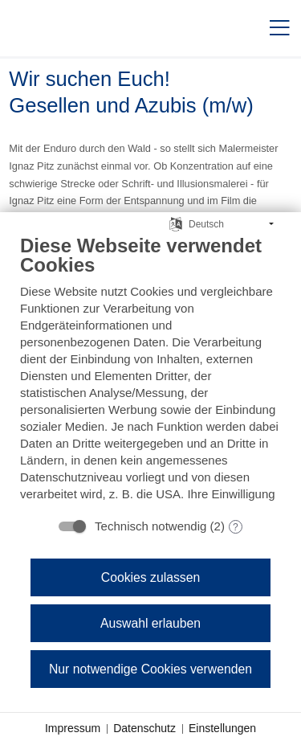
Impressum (72, 728)
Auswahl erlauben (150, 623)
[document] (150, 368)
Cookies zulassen (150, 577)
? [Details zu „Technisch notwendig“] (235, 527)
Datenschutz (144, 728)
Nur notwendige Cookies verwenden (150, 669)
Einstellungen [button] (222, 728)
